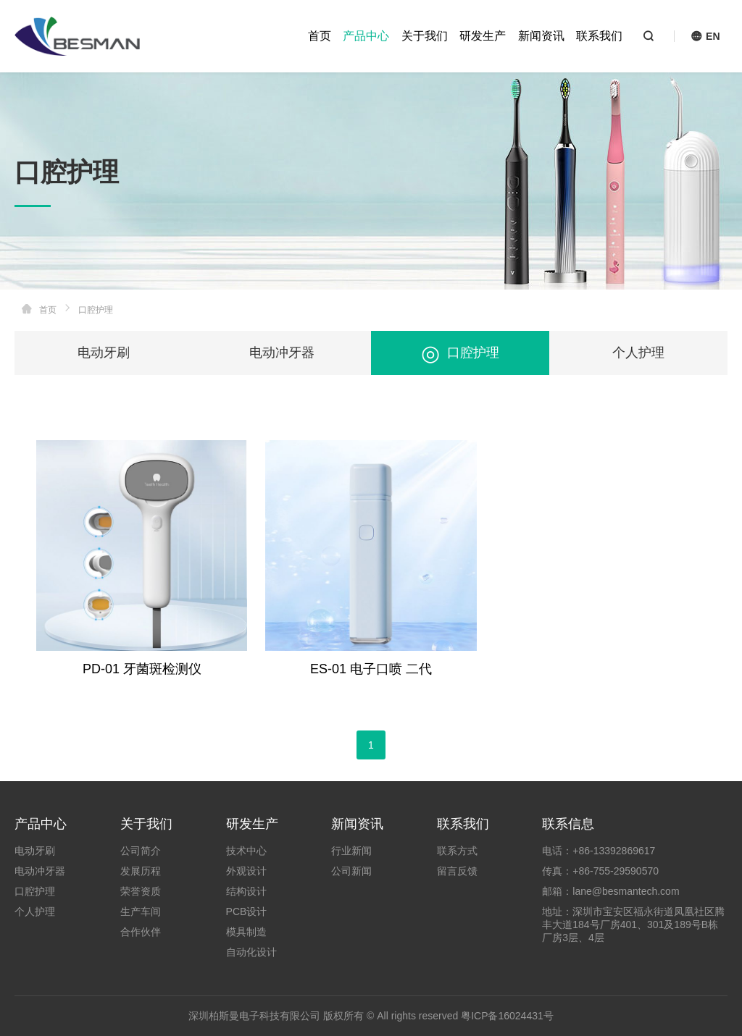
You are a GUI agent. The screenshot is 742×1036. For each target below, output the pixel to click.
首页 (319, 36)
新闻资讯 (541, 36)
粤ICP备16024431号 (507, 1016)
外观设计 (246, 871)
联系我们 (599, 36)
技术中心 (246, 850)
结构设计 (246, 891)
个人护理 (638, 352)
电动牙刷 (104, 352)
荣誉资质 (140, 891)
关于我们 (424, 36)
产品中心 (366, 36)
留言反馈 (457, 871)
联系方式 (457, 850)
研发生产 (482, 36)
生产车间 (140, 911)
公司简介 (140, 850)
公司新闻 (351, 871)
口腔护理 (460, 353)
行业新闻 (351, 850)
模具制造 (246, 932)
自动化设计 (251, 952)
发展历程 (140, 871)
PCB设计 (246, 911)
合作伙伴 (140, 932)
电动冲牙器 (281, 352)
